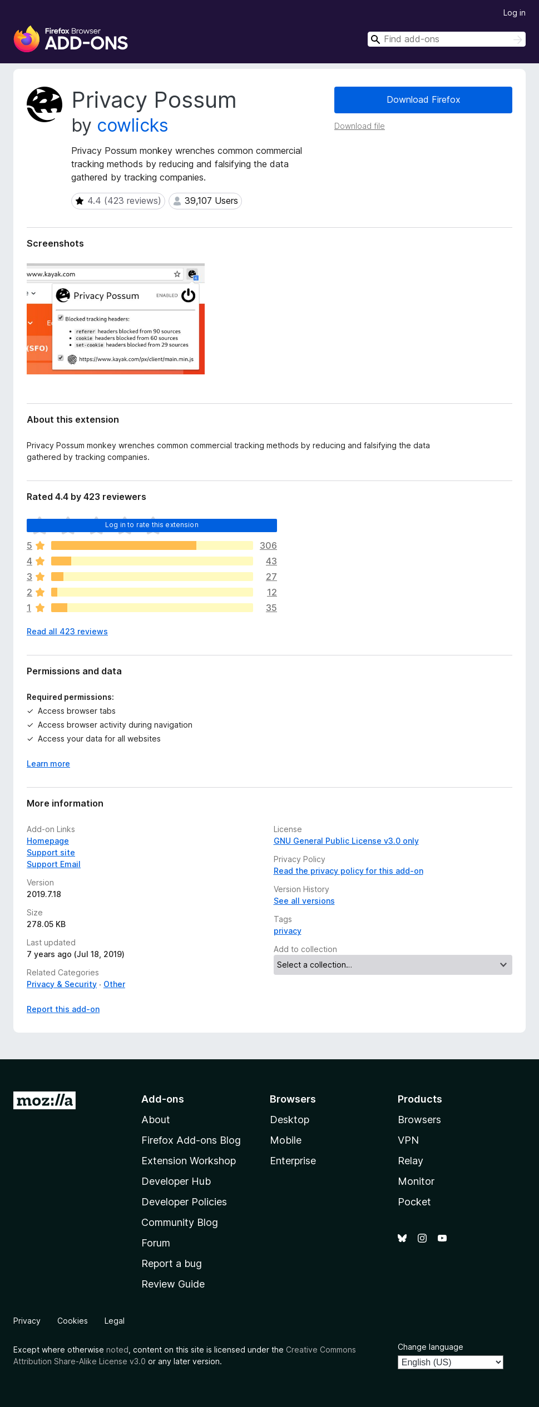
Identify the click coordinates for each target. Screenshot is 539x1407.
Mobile (285, 1140)
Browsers (419, 1119)
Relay (410, 1160)
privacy (287, 930)
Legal (115, 1320)
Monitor (416, 1181)
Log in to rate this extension (152, 524)
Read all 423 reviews (67, 631)
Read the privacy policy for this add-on (348, 870)
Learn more (48, 763)
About (155, 1119)
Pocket (414, 1202)
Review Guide (173, 1284)
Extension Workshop (188, 1160)
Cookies (72, 1320)
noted (117, 1349)
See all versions (304, 900)
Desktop (289, 1119)
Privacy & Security (62, 984)
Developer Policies (184, 1202)
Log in (514, 12)
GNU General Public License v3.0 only (346, 840)
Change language (430, 1346)
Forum (155, 1243)
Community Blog (179, 1222)
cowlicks (133, 125)
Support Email (54, 864)
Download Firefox (424, 99)
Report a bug (171, 1263)
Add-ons (162, 1099)
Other (114, 984)
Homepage (48, 840)
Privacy (27, 1320)
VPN (408, 1140)
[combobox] (447, 39)
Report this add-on (63, 1009)
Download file (359, 126)
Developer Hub (176, 1181)
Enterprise (293, 1160)
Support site (51, 852)
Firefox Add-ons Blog (191, 1140)
